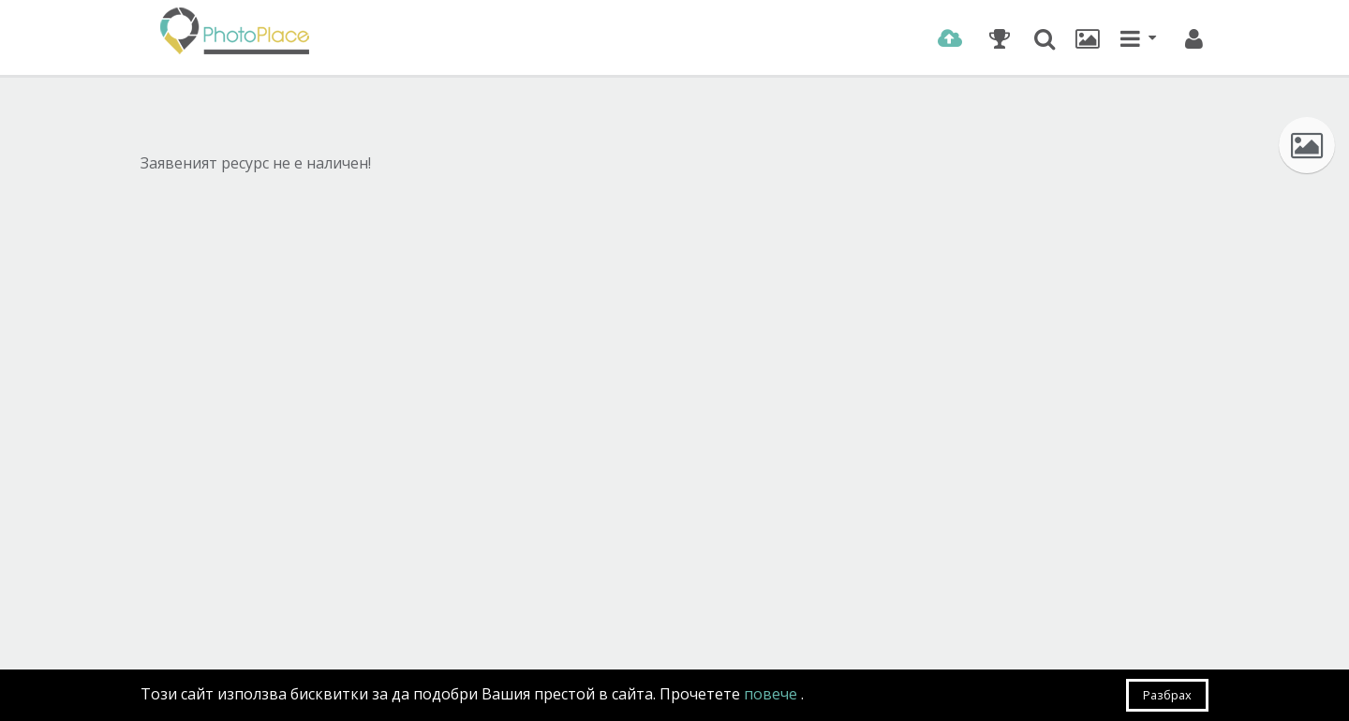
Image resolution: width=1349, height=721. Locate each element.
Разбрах (1167, 694)
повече (772, 694)
